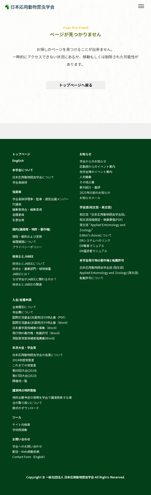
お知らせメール (90, 198)
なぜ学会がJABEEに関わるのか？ (34, 279)
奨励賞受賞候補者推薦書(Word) (33, 338)
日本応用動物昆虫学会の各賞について (37, 355)
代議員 (16, 204)
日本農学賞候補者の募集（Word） (35, 328)
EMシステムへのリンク (95, 240)
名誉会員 (18, 220)
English (18, 160)
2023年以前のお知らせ (95, 192)
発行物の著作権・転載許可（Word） (37, 333)
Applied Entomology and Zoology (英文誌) (109, 272)
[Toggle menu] (141, 6)
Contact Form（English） (29, 457)
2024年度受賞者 (23, 360)
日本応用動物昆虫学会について (33, 177)
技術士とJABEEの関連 (27, 284)
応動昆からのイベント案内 (97, 166)
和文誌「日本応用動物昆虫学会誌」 (103, 214)
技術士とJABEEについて (28, 263)
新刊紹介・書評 (90, 187)
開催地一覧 (19, 381)
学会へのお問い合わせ (27, 446)
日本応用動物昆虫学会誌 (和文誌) (102, 267)
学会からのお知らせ (93, 161)
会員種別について (24, 307)
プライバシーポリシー (27, 247)
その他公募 (87, 182)
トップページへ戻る (75, 85)
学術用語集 (19, 430)
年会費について (22, 312)
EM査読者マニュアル (93, 251)
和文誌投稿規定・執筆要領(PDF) (101, 219)
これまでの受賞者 (24, 365)
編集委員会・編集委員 (27, 209)
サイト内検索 (21, 424)
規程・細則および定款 (27, 236)
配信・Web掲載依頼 (25, 451)
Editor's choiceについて (95, 235)
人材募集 (85, 177)
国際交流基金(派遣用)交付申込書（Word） (40, 322)
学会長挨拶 (19, 182)
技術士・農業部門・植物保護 (31, 268)
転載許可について (91, 278)
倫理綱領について (24, 241)
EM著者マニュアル (92, 245)
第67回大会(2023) (24, 375)
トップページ (21, 154)
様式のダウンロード (25, 408)
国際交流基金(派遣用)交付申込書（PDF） (39, 317)
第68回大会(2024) (24, 370)
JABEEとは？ (21, 274)
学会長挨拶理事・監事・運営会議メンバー (40, 199)
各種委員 (18, 214)
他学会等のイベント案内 (96, 171)
